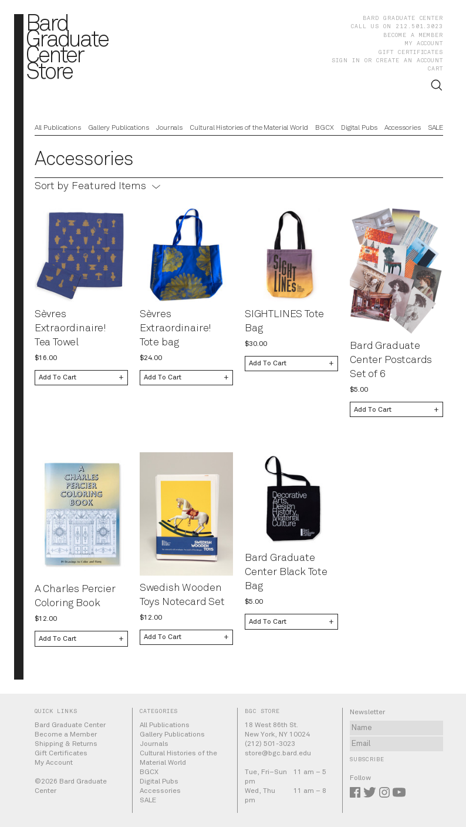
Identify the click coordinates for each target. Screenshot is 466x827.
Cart (435, 68)
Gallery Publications (118, 128)
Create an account (409, 60)
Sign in (346, 60)
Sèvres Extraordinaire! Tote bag (175, 328)
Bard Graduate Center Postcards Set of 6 (391, 360)
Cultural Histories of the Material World (249, 128)
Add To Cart (57, 377)
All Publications (58, 128)
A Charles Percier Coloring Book (75, 596)
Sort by (52, 186)
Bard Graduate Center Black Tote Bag (286, 572)
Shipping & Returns (66, 743)
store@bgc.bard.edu (278, 753)
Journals (169, 128)
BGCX (324, 128)
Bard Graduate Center (403, 18)
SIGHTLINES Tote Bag (284, 321)
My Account (424, 43)
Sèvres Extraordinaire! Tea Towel (70, 328)
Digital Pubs (359, 128)
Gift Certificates (411, 52)
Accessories (402, 128)
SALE (436, 128)
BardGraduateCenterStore (67, 48)
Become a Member (413, 35)
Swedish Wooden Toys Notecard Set (182, 595)
